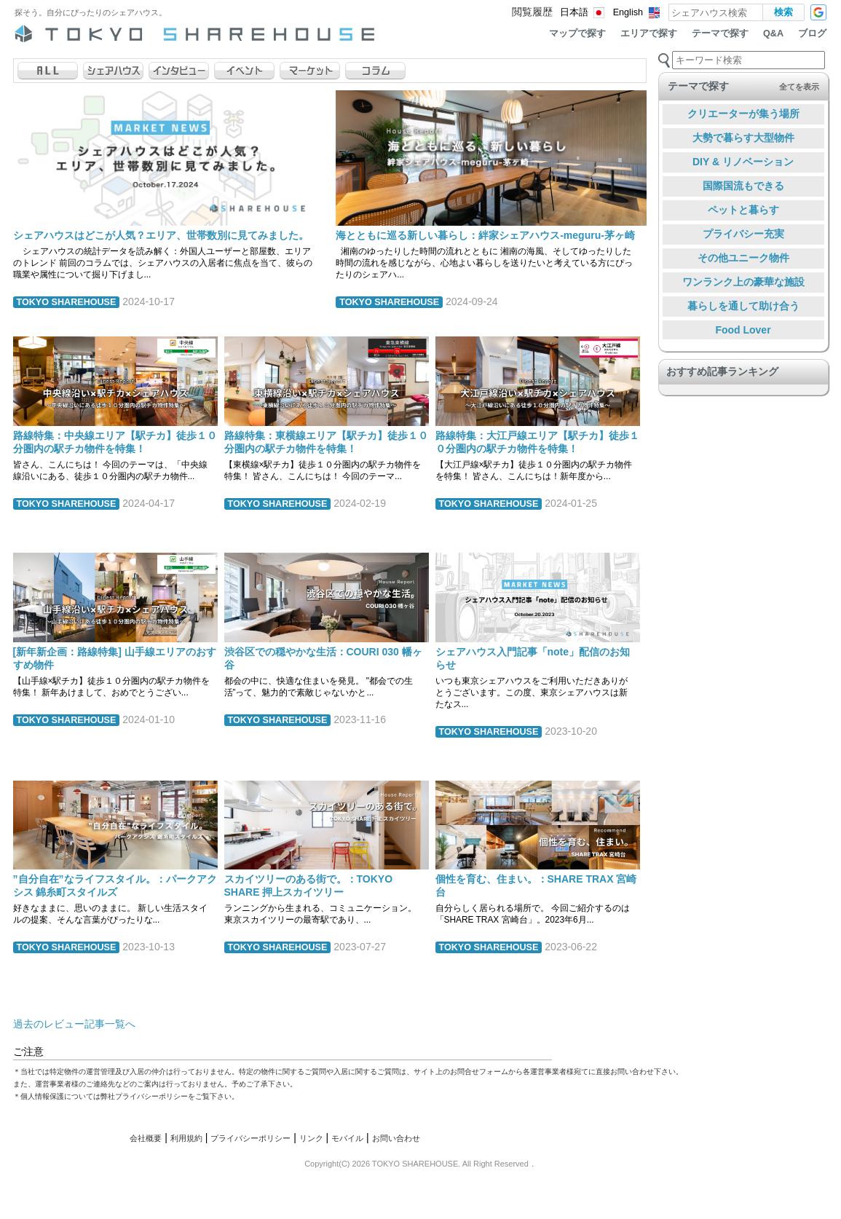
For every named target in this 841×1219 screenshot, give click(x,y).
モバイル (347, 1138)
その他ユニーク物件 (743, 258)
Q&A (773, 33)
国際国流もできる (743, 186)
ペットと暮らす (743, 210)
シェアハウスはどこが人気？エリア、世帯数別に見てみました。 (161, 235)
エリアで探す (648, 33)
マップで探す (577, 33)
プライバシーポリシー (250, 1138)
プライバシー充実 (743, 234)
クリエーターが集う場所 (743, 113)
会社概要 (146, 1138)
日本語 (574, 12)
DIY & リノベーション (743, 161)
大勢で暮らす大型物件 (743, 137)
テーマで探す (720, 33)
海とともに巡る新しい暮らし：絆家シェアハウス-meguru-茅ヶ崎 (485, 235)
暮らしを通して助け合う (743, 306)
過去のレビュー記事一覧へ (74, 1024)
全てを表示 (799, 86)
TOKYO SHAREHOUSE (67, 302)
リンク (311, 1138)
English (628, 12)
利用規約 (186, 1138)
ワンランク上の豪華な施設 (743, 282)
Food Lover (742, 330)
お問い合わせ (396, 1138)
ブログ (812, 33)
